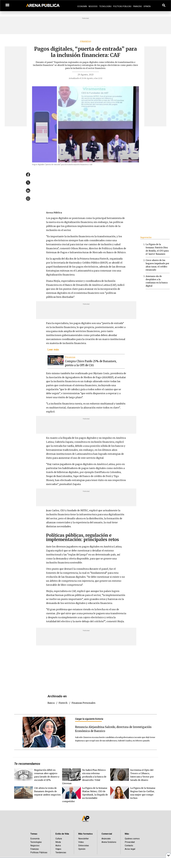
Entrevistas (83, 845)
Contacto (129, 845)
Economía (82, 6)
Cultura (58, 838)
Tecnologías (105, 6)
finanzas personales (83, 702)
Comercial (107, 834)
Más (127, 834)
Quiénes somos (132, 838)
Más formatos (85, 834)
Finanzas (137, 6)
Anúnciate (106, 838)
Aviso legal (130, 849)
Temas (33, 834)
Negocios (93, 6)
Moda (58, 842)
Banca (51, 702)
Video (81, 842)
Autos (58, 845)
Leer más (53, 349)
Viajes (58, 849)
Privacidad (130, 842)
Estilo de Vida (62, 834)
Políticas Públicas (122, 6)
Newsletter (83, 838)
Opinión (147, 6)
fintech (63, 702)
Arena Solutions (109, 842)
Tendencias (60, 852)
